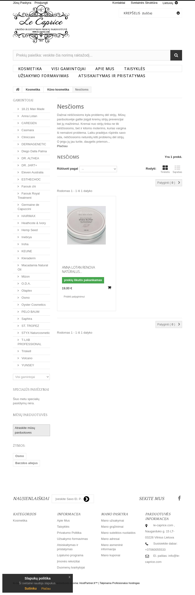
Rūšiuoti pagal (67, 168)
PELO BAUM (30, 311)
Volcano (26, 358)
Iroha (24, 244)
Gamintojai (23, 100)
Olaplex (26, 290)
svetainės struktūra (144, 2)
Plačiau (62, 146)
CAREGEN (29, 123)
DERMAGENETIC (33, 144)
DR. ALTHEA (30, 158)
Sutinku (31, 588)
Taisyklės (134, 68)
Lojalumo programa (70, 555)
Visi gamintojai (68, 68)
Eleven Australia (32, 172)
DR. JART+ (29, 165)
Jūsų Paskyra (22, 2)
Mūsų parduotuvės (30, 415)
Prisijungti (41, 2)
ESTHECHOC (31, 179)
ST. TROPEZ (30, 326)
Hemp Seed (29, 230)
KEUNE (26, 251)
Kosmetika (30, 68)
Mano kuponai (110, 555)
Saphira (26, 318)
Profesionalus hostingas (126, 583)
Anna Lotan (29, 116)
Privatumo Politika (69, 532)
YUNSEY (27, 365)
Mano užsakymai (112, 520)
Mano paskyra (114, 514)
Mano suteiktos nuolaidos (118, 532)
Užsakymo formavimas (43, 75)
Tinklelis (165, 169)
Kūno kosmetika (58, 89)
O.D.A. (26, 283)
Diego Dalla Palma (34, 151)
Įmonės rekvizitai (68, 561)
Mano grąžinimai (112, 526)
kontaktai (119, 2)
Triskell (26, 351)
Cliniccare (28, 137)
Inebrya (26, 237)
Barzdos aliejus (26, 463)
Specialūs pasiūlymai (31, 390)
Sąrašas (177, 169)
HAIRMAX (28, 216)
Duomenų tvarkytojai (71, 567)
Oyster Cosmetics (33, 304)
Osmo (25, 297)
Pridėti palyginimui (74, 296)
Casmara (27, 130)
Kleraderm (28, 258)
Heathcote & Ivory (33, 223)
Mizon (25, 276)
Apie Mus (104, 68)
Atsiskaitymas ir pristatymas (111, 75)
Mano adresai (110, 539)
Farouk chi (28, 186)
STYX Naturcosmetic (35, 333)
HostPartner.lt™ (88, 583)
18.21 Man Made (32, 109)
